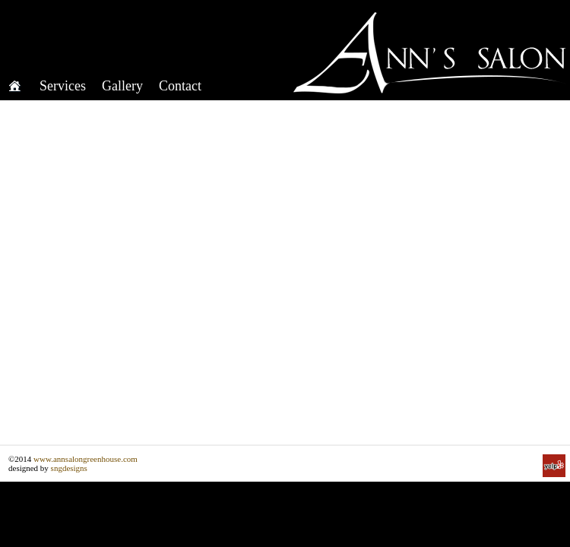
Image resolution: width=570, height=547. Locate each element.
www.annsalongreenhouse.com (85, 458)
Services (63, 85)
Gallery (122, 85)
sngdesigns (69, 468)
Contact (180, 85)
